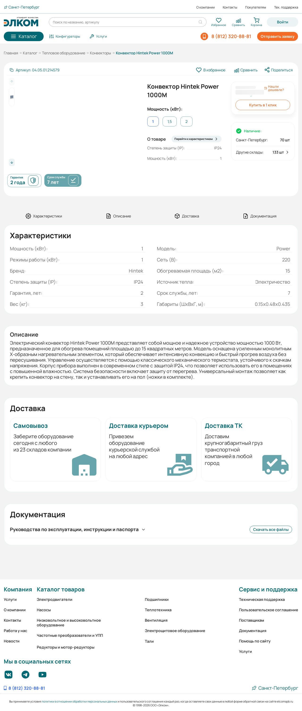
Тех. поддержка (286, 7)
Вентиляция (156, 620)
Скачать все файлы (271, 529)
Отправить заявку (277, 36)
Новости (12, 641)
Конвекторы (100, 53)
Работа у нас (15, 630)
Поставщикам (251, 620)
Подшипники (157, 599)
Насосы (44, 609)
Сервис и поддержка (268, 589)
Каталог (30, 53)
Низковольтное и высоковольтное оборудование (69, 622)
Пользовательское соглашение (268, 609)
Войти (282, 22)
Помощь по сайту (255, 641)
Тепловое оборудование (63, 53)
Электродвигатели (54, 599)
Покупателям (255, 7)
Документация (252, 630)
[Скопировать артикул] (34, 70)
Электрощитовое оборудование (175, 630)
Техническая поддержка (262, 599)
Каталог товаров (60, 589)
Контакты (230, 7)
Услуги (10, 599)
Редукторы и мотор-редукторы (65, 647)
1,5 (170, 121)
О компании (205, 7)
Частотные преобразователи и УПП (70, 635)
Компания (18, 589)
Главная (11, 53)
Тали (149, 641)
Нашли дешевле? (274, 88)
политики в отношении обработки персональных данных (79, 701)
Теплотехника (158, 609)
